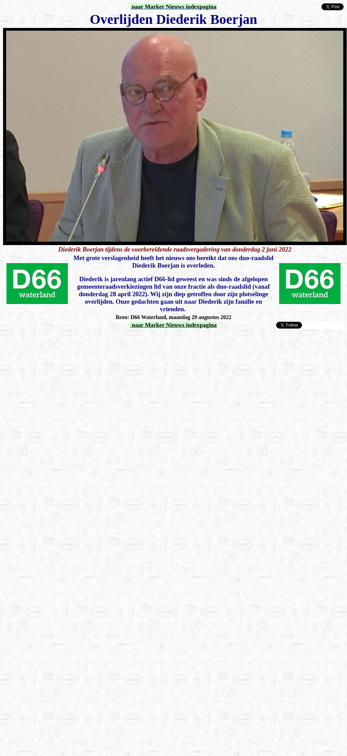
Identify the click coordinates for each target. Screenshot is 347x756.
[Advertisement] (80, 409)
